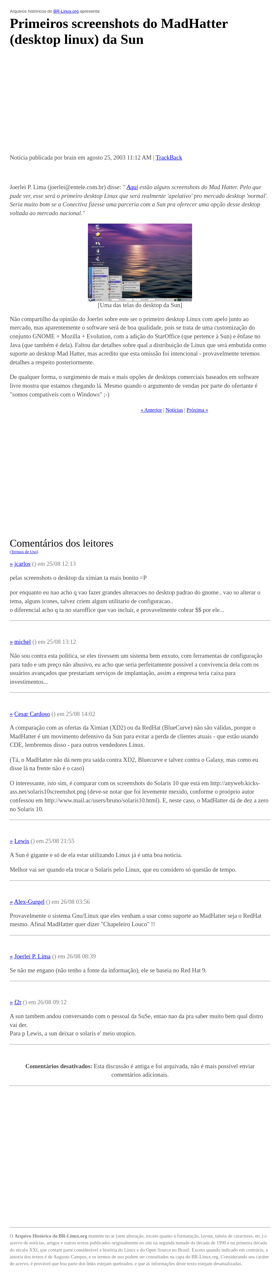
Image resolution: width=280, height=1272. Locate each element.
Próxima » (197, 410)
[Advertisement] (140, 102)
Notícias (174, 410)
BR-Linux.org (66, 11)
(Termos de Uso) (24, 551)
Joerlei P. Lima (32, 956)
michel (22, 641)
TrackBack (169, 157)
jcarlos (22, 563)
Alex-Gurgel (29, 901)
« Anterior (151, 410)
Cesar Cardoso (32, 713)
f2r (17, 1002)
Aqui (132, 187)
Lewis (21, 840)
